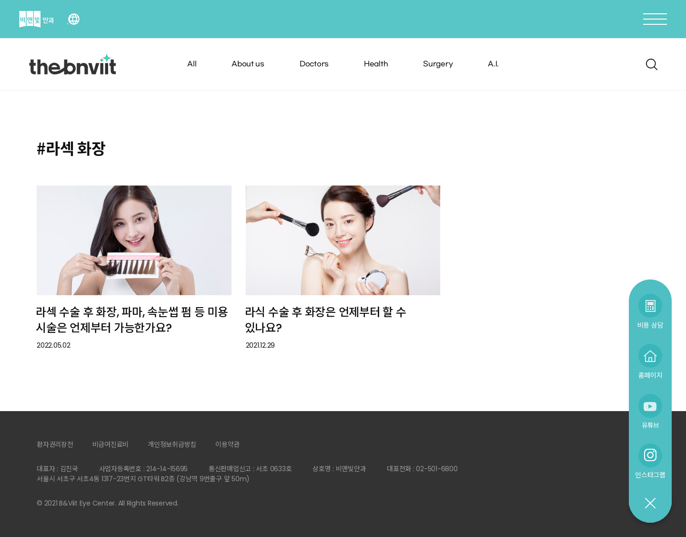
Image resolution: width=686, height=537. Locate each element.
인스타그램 (650, 474)
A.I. (493, 64)
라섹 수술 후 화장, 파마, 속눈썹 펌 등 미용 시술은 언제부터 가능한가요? (132, 320)
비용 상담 (650, 325)
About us (248, 64)
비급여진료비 (110, 444)
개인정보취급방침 (172, 444)
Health (376, 64)
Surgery (438, 64)
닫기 (650, 503)
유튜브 (650, 425)
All (191, 64)
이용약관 (227, 444)
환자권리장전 (55, 444)
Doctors (314, 64)
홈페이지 (650, 375)
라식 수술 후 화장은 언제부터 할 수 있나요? (325, 320)
